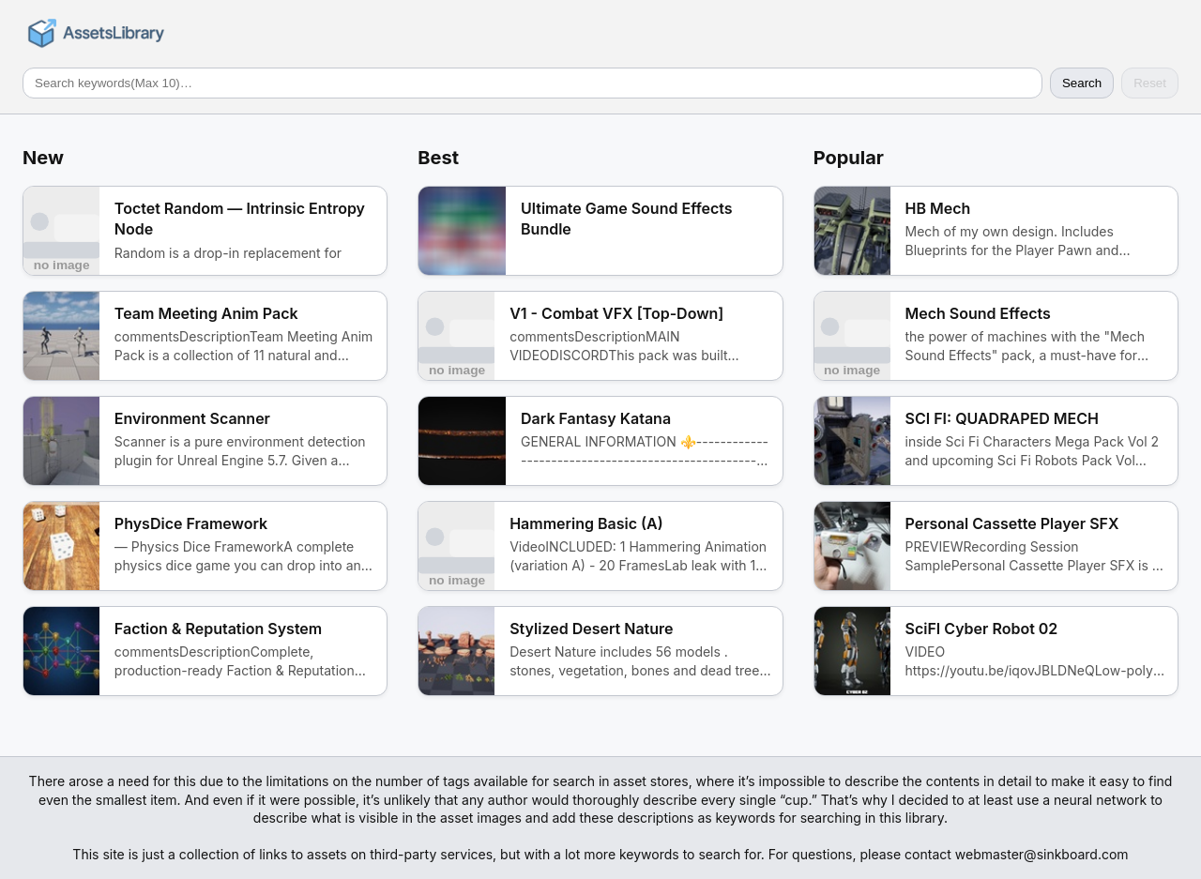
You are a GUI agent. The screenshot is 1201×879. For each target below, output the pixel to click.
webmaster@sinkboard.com (1042, 854)
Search (1082, 83)
